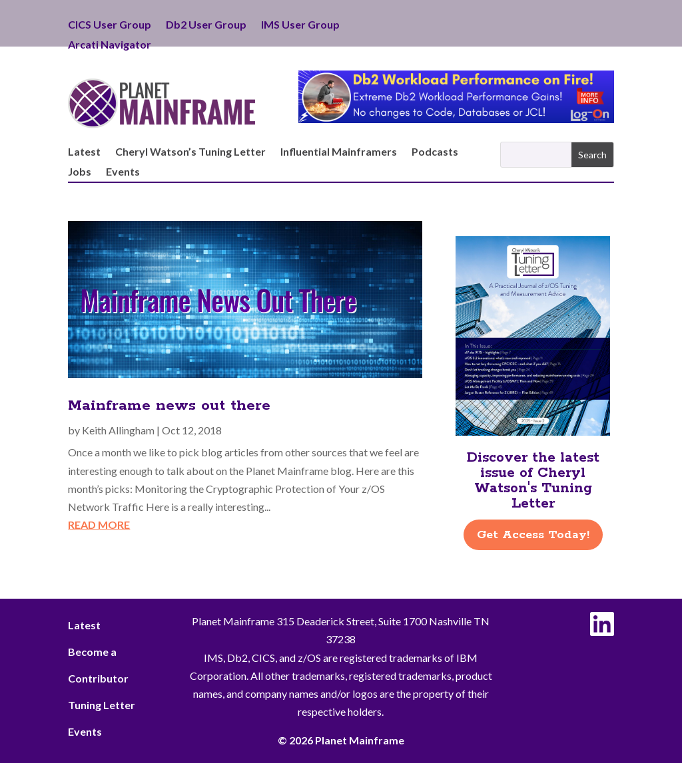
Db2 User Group (206, 25)
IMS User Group (300, 25)
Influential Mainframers (338, 152)
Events (123, 172)
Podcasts (435, 152)
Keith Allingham (118, 430)
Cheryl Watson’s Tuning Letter (190, 152)
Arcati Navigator (109, 45)
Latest (84, 152)
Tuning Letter (101, 704)
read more (99, 524)
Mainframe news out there (169, 405)
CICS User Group (109, 25)
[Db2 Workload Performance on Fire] (455, 118)
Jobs (79, 172)
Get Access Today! (533, 535)
